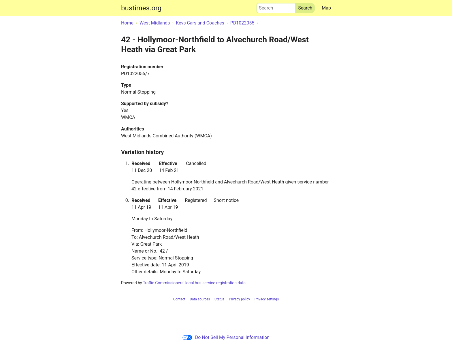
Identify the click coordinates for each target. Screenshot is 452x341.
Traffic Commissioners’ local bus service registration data (194, 283)
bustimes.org (141, 8)
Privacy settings (267, 299)
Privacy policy (239, 299)
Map (326, 8)
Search (275, 6)
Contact (179, 299)
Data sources (200, 299)
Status (219, 299)
